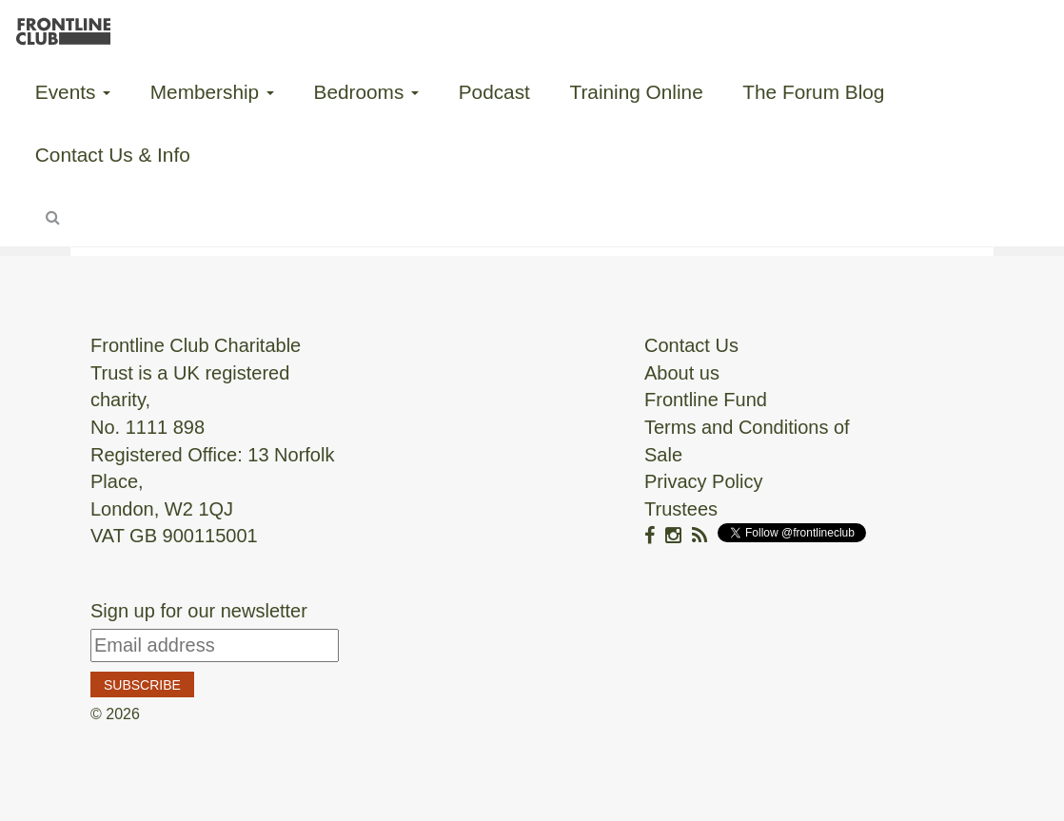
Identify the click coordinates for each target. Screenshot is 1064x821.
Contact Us (691, 345)
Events (72, 92)
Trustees (681, 508)
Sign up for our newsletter (198, 610)
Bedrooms (367, 92)
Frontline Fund (705, 399)
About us (681, 372)
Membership (212, 92)
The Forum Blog (813, 92)
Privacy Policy (703, 481)
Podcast (494, 92)
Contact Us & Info (112, 155)
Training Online (635, 92)
